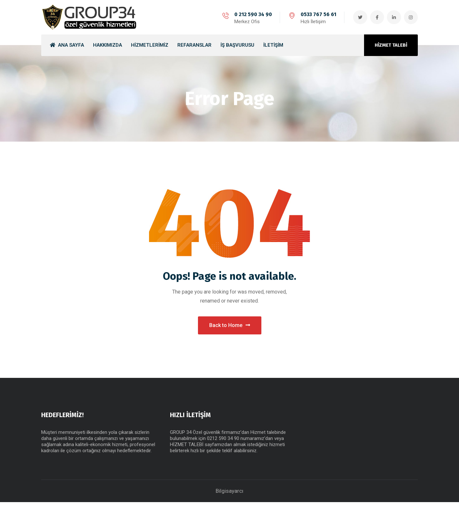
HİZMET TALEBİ (391, 45)
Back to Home (229, 326)
